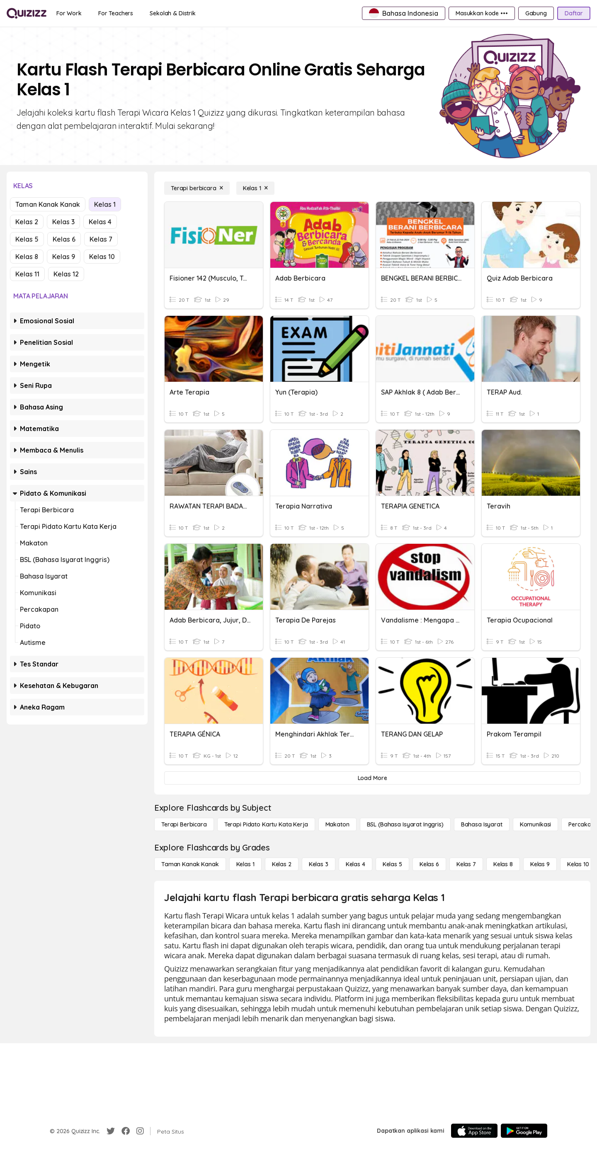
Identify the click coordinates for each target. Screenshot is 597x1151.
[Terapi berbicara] (197, 188)
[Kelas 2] (281, 864)
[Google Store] (524, 1131)
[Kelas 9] (540, 864)
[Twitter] (111, 1131)
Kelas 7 (101, 239)
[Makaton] (337, 824)
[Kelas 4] (355, 864)
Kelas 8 (26, 256)
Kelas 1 (105, 204)
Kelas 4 (100, 222)
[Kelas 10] (578, 864)
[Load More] (372, 778)
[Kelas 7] (466, 864)
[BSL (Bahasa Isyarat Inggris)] (405, 824)
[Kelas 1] (255, 188)
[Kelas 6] (429, 864)
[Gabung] (536, 13)
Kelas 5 (27, 239)
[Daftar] (573, 13)
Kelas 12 (66, 274)
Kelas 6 (64, 239)
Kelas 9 (63, 256)
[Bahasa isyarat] (482, 824)
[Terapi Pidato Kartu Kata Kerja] (266, 824)
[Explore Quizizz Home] (26, 13)
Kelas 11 (27, 274)
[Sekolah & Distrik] (172, 13)
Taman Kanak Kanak (47, 204)
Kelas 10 (102, 256)
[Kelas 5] (392, 864)
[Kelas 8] (503, 864)
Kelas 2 (26, 222)
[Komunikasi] (535, 824)
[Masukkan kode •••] (482, 13)
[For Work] (69, 13)
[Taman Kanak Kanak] (190, 864)
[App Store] (474, 1131)
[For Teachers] (116, 13)
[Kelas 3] (318, 864)
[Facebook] (125, 1131)
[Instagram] (140, 1131)
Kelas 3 (63, 222)
